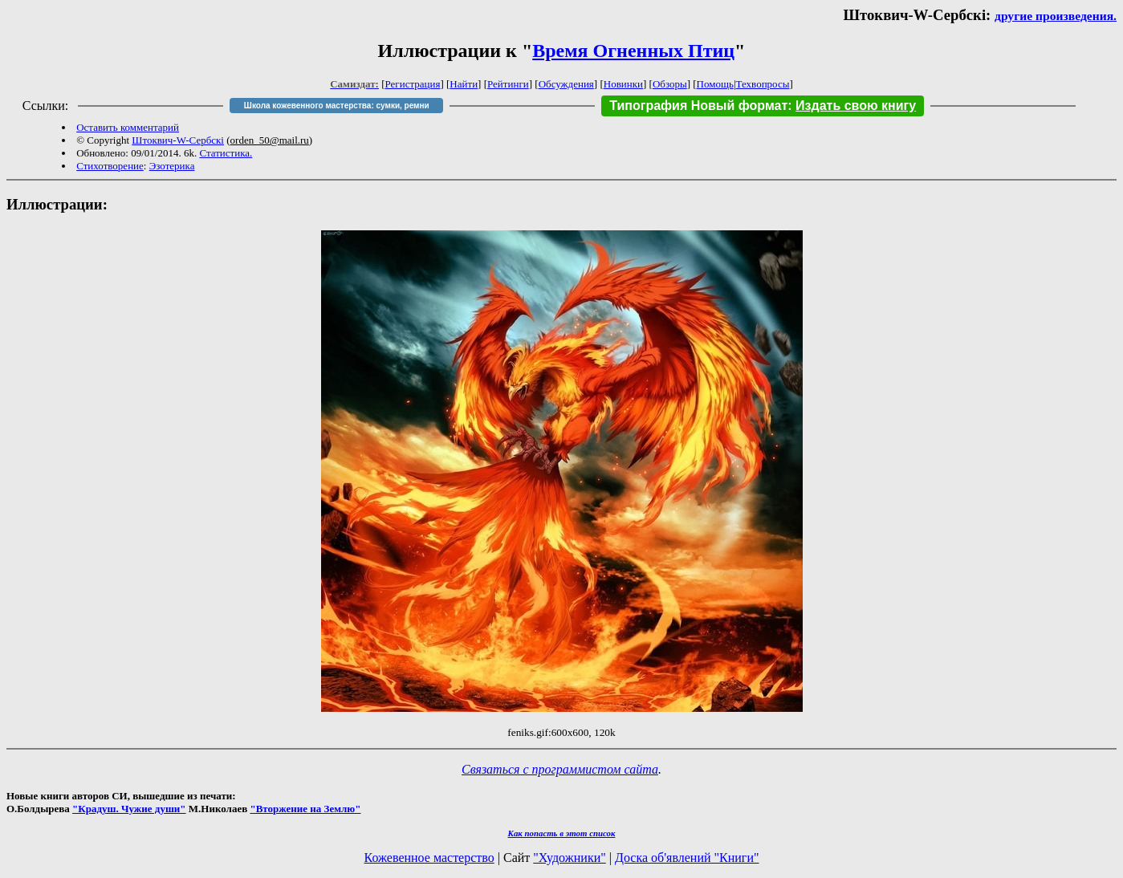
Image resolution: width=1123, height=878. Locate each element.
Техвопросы (763, 84)
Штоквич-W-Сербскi (178, 140)
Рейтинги (508, 84)
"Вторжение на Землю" (305, 809)
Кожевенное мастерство (429, 857)
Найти (464, 84)
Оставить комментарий (127, 127)
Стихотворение (110, 166)
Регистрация (413, 84)
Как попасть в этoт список (562, 833)
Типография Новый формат (698, 105)
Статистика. (225, 153)
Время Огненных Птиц (633, 50)
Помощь (715, 84)
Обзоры (670, 84)
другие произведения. (1056, 15)
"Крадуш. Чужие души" (129, 809)
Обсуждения (566, 84)
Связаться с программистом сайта (560, 769)
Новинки (623, 84)
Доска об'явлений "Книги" (687, 857)
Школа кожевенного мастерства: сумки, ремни (336, 105)
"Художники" (569, 857)
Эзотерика (172, 166)
